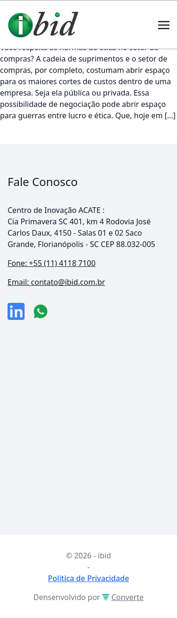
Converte (122, 597)
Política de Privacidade (88, 578)
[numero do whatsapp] (40, 311)
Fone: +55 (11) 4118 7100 (51, 263)
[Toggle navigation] (163, 24)
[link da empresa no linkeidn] (16, 311)
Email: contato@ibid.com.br (56, 282)
